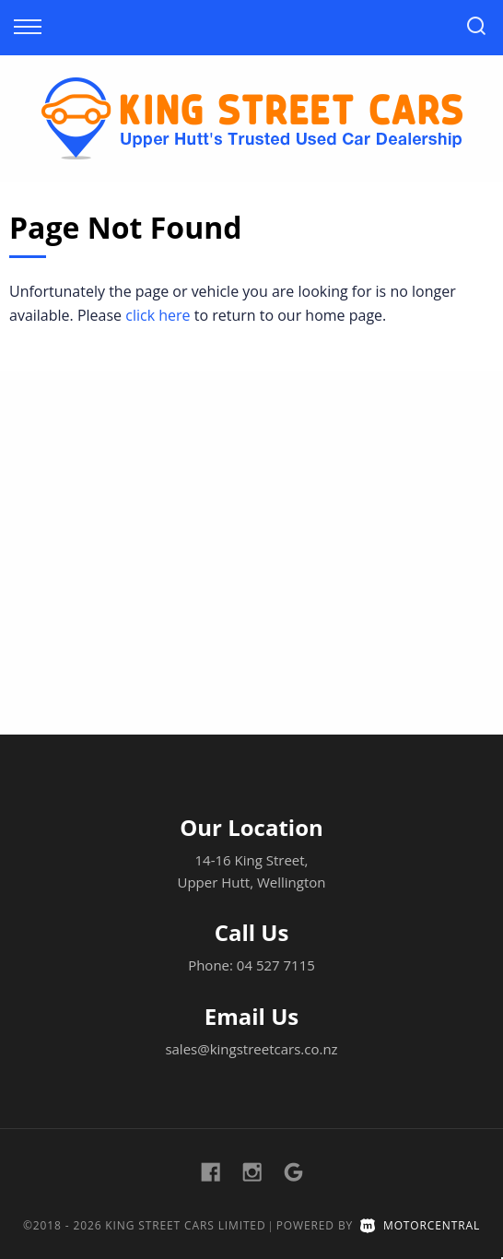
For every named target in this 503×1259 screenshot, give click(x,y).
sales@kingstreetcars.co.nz (251, 1049)
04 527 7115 (276, 965)
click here (157, 315)
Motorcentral (420, 1225)
